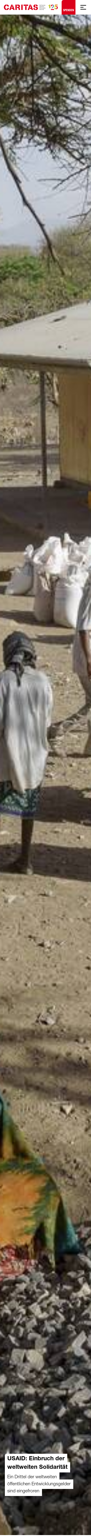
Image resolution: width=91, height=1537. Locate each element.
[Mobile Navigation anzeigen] (83, 7)
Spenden (68, 6)
